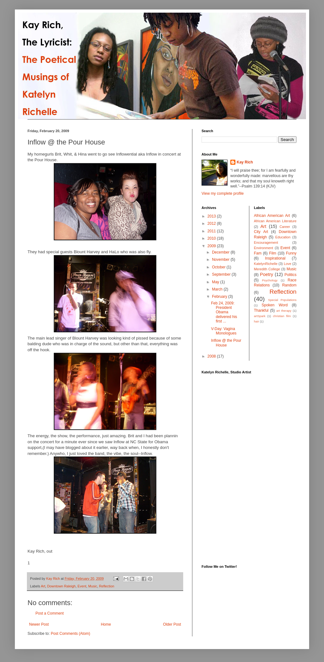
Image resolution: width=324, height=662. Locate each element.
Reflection (106, 586)
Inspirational (275, 258)
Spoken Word (275, 305)
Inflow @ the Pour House (226, 342)
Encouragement (266, 242)
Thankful (261, 310)
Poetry (266, 274)
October (219, 267)
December (221, 252)
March (218, 289)
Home (106, 624)
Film (272, 253)
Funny (291, 253)
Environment (263, 248)
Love (287, 264)
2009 (212, 246)
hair (256, 321)
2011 (212, 231)
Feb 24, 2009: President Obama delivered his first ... (224, 312)
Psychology (269, 280)
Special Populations (282, 300)
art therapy (283, 310)
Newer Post (39, 624)
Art (43, 586)
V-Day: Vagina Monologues (223, 331)
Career (285, 227)
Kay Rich (245, 162)
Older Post (172, 624)
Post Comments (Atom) (70, 633)
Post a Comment (49, 613)
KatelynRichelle (265, 264)
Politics (290, 275)
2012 (212, 223)
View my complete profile (223, 193)
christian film (282, 316)
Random (289, 285)
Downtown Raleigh (61, 586)
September (222, 274)
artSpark (259, 316)
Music (92, 586)
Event (82, 586)
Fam (258, 253)
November (221, 259)
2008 (212, 356)
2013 (212, 216)
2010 (212, 238)
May (216, 282)
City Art (261, 232)
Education (282, 237)
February (220, 296)
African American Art (272, 215)
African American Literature (275, 221)
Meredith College (267, 269)
